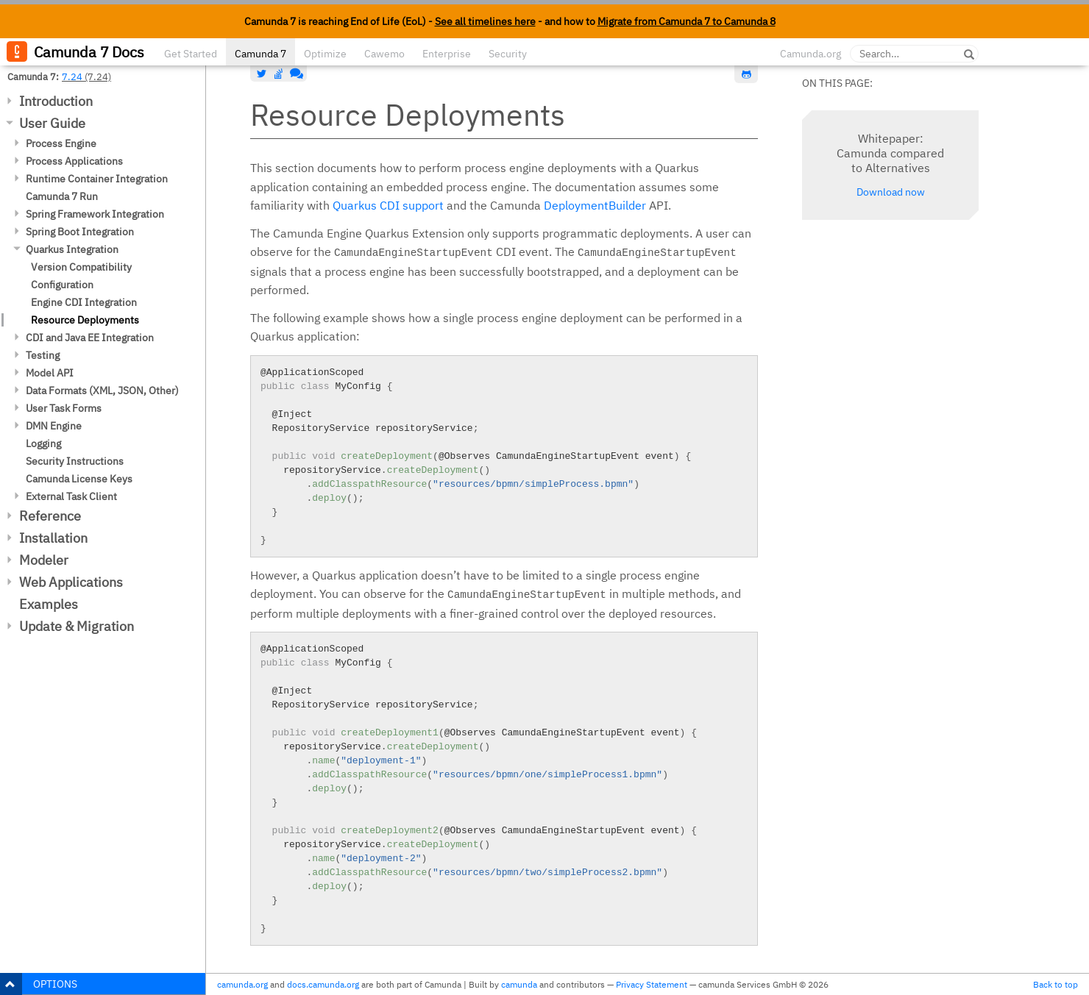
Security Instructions (75, 461)
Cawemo (384, 53)
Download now (890, 192)
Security (508, 53)
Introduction (56, 101)
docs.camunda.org (323, 984)
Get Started (190, 53)
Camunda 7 (260, 53)
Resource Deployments (85, 320)
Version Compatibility (81, 267)
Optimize (325, 53)
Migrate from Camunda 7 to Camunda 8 (686, 21)
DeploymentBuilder (595, 205)
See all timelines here (485, 21)
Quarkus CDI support (388, 205)
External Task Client (71, 496)
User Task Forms (64, 408)
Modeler (43, 560)
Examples (48, 604)
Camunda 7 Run (62, 196)
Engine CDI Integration (84, 302)
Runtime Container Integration (97, 178)
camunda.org (242, 984)
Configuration (62, 284)
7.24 (72, 76)
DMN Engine (54, 425)
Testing (43, 355)
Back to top (1055, 984)
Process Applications (74, 161)
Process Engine (61, 143)
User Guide (52, 123)
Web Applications (71, 582)
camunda (519, 984)
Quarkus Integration (72, 249)
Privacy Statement (651, 984)
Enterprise (446, 53)
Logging (43, 443)
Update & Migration (76, 626)
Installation (53, 537)
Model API (50, 372)
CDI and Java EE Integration (90, 337)
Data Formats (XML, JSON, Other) (102, 390)
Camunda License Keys (79, 478)
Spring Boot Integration (80, 231)
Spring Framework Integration (95, 214)
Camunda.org (810, 53)
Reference (50, 515)
